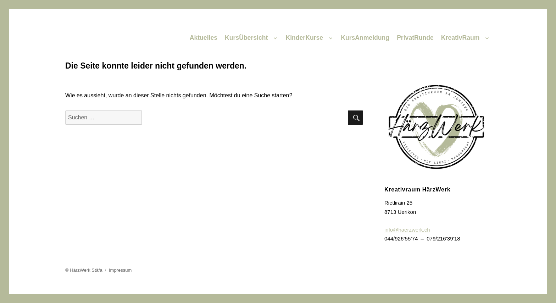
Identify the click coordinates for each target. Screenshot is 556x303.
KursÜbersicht (246, 37)
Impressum (120, 270)
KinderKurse (304, 37)
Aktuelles (203, 37)
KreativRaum (460, 37)
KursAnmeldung (365, 37)
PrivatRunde (415, 37)
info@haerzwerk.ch (407, 230)
